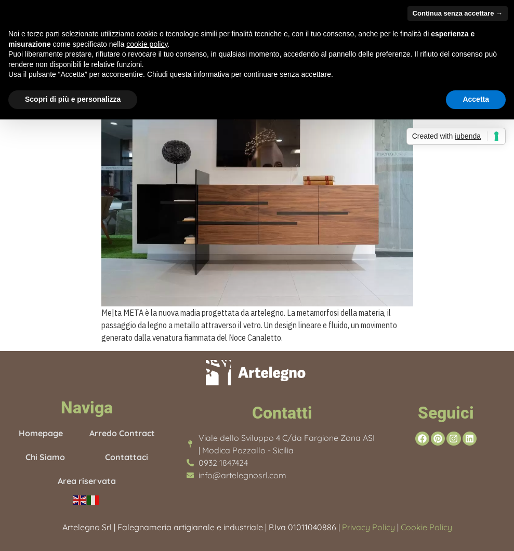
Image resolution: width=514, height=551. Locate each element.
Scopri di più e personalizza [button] (73, 99)
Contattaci (126, 457)
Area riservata (87, 481)
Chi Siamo (45, 457)
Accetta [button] (476, 99)
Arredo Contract (122, 433)
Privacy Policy (368, 527)
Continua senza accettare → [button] (458, 13)
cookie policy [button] (146, 44)
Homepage (41, 433)
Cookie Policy (425, 527)
